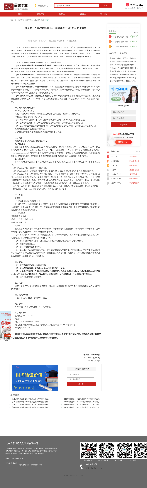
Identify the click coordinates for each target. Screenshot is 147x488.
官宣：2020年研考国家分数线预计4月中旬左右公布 (128, 65)
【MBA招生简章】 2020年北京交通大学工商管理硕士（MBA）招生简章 (37, 402)
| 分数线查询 (133, 179)
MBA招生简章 (39, 20)
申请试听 (123, 125)
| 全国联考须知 (134, 170)
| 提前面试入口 (134, 156)
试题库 (83, 14)
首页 (20, 14)
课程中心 (41, 14)
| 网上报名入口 (134, 161)
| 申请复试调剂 (134, 183)
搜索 (105, 6)
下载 (134, 37)
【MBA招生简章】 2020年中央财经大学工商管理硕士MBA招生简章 (87, 402)
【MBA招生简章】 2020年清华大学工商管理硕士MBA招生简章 (85, 407)
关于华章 (104, 14)
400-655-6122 (94, 468)
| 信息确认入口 (134, 165)
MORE (136, 32)
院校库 (62, 14)
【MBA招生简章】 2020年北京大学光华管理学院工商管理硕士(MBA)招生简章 (39, 399)
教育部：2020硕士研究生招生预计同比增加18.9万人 (128, 61)
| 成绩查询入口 (134, 174)
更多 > (138, 151)
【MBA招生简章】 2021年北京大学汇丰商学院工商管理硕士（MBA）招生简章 (91, 399)
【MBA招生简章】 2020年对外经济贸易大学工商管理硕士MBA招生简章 (89, 404)
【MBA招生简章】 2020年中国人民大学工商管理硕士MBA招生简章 (35, 404)
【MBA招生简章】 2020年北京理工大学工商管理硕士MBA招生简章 (35, 407)
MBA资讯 (28, 20)
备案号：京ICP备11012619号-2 (73, 475)
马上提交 (81, 384)
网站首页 (21, 20)
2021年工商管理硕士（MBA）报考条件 (124, 81)
